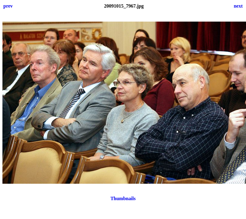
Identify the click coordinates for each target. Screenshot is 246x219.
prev (8, 6)
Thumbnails (123, 198)
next (238, 6)
